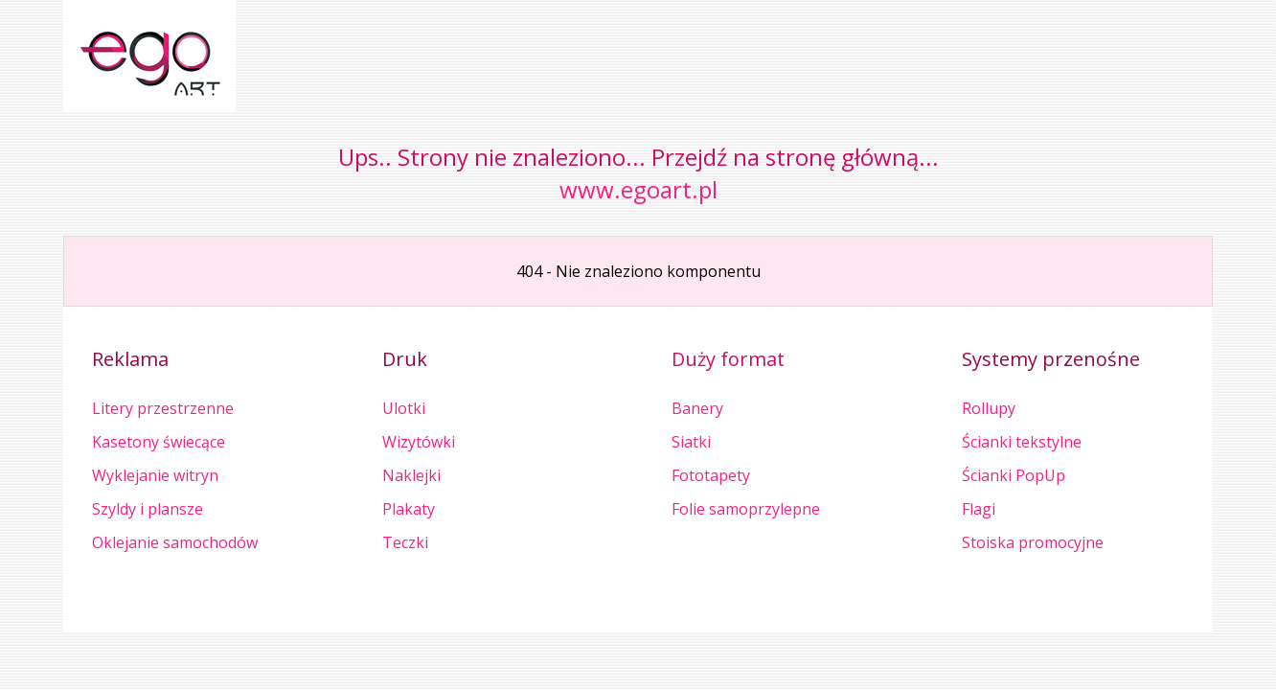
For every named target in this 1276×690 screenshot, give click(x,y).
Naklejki (411, 475)
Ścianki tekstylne (1022, 441)
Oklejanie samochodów (175, 542)
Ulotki (403, 408)
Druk (404, 359)
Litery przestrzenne (163, 408)
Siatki (691, 441)
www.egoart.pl (638, 189)
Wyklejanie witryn (155, 475)
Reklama (130, 359)
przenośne (1091, 359)
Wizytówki (418, 441)
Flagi (978, 508)
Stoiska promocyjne (1033, 542)
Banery (697, 408)
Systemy (1002, 359)
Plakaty (408, 508)
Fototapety (711, 475)
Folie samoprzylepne (746, 508)
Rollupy (988, 408)
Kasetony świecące (158, 441)
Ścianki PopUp (1013, 475)
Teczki (405, 542)
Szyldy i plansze (147, 508)
